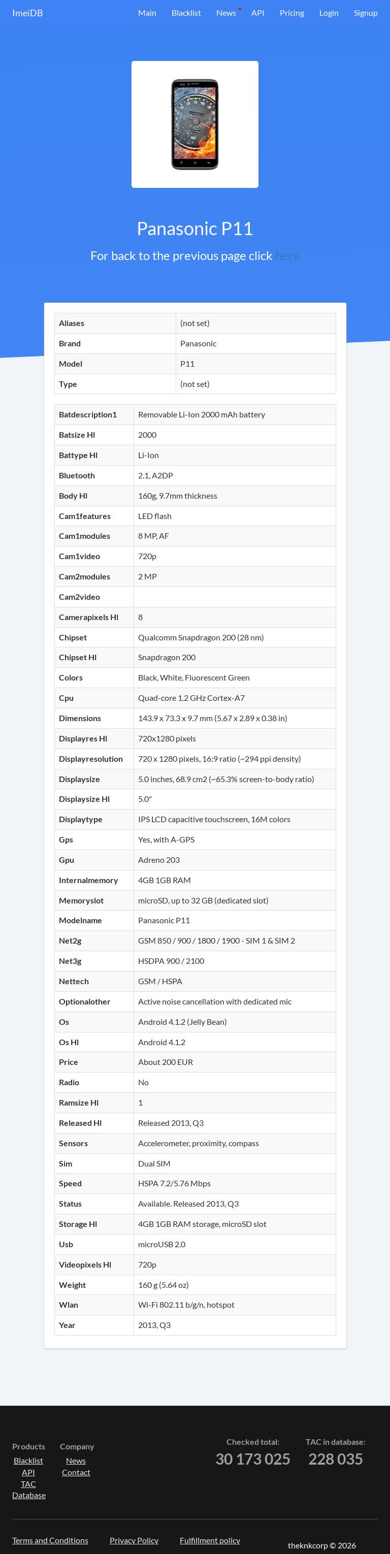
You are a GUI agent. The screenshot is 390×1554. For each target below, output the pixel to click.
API (258, 12)
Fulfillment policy (210, 1540)
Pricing (292, 12)
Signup (366, 12)
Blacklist (186, 12)
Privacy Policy (134, 1540)
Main (147, 12)
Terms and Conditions (50, 1540)
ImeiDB (27, 12)
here (287, 255)
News (226, 12)
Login (329, 12)
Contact (76, 1472)
